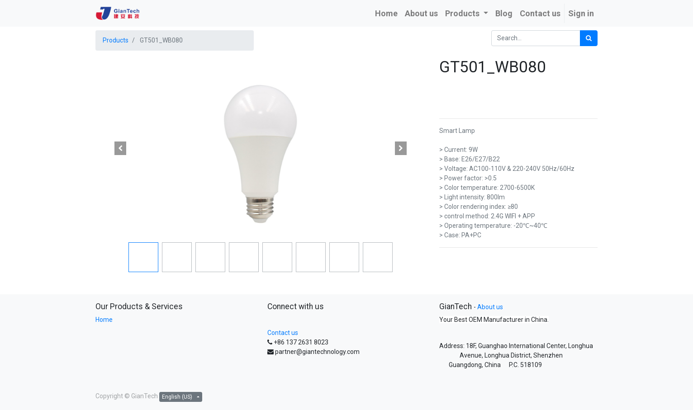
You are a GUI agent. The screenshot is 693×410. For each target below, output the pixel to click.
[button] (120, 148)
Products (115, 40)
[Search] (589, 38)
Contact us (282, 332)
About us (490, 307)
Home (104, 319)
